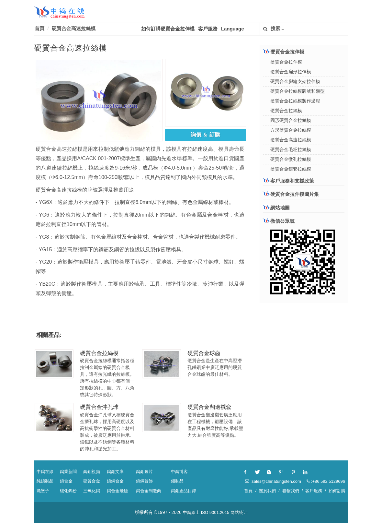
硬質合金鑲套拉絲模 (290, 169)
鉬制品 (177, 481)
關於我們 (267, 490)
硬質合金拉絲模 (99, 353)
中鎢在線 (45, 471)
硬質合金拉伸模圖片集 (291, 194)
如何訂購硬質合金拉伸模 (168, 28)
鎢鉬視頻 (91, 471)
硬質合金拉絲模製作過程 (295, 100)
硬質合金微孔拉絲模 (290, 159)
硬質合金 (91, 481)
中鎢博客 (179, 471)
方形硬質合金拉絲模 (290, 130)
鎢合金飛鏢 (117, 490)
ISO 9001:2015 (215, 512)
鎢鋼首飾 (144, 481)
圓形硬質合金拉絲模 (290, 120)
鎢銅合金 (115, 481)
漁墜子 (43, 490)
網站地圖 (276, 207)
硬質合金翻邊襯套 (209, 407)
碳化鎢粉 (68, 490)
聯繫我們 (290, 490)
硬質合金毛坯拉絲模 (290, 149)
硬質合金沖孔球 (99, 407)
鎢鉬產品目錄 (183, 490)
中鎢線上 (191, 512)
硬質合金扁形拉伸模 (290, 71)
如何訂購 (337, 490)
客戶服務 (208, 28)
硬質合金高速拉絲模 (74, 28)
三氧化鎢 (91, 490)
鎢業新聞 (68, 471)
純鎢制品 (45, 481)
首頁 (39, 28)
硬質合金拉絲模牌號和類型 (297, 91)
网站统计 (238, 512)
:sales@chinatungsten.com (273, 481)
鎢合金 (66, 481)
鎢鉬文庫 (115, 471)
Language (232, 28)
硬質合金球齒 (203, 353)
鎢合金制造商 (148, 490)
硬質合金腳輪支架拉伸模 (295, 81)
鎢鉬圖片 (144, 471)
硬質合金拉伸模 (283, 51)
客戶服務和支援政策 (288, 181)
